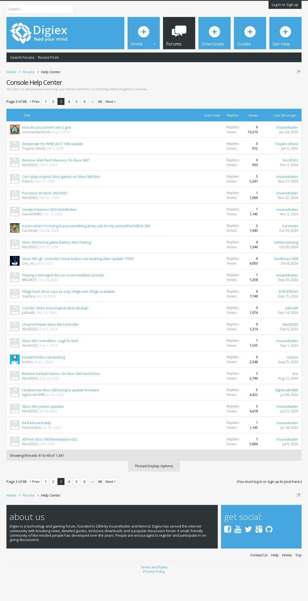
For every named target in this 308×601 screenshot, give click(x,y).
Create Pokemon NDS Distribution (49, 232)
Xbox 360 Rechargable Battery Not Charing (56, 265)
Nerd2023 (30, 187)
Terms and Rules (154, 590)
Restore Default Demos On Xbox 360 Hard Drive (61, 396)
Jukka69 (28, 335)
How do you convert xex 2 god (46, 150)
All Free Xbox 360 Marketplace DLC (50, 462)
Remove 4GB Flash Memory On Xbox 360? (55, 183)
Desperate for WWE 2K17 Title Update (52, 166)
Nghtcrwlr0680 (33, 417)
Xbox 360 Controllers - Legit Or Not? (50, 363)
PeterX (27, 204)
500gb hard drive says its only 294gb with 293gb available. (68, 314)
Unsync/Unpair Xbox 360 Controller (50, 347)
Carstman (30, 253)
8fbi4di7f (29, 302)
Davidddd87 (32, 237)
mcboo (27, 384)
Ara (295, 396)
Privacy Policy (154, 594)
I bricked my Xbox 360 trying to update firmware (60, 413)
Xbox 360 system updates (43, 429)
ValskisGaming (286, 265)
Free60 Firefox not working (43, 380)
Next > (111, 124)
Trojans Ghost (33, 171)
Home (287, 578)
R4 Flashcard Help (36, 446)
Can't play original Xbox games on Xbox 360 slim (61, 199)
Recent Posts (48, 57)
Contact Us (259, 578)
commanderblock (36, 155)
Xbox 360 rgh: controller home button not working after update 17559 (77, 281)
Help (275, 578)
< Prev (34, 124)
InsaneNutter (287, 150)
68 (100, 124)
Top (298, 578)
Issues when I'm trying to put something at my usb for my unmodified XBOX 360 (86, 249)
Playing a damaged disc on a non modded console (63, 298)
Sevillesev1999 (286, 281)
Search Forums (22, 57)
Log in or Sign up (285, 4)
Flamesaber (31, 450)
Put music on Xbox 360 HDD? (45, 216)
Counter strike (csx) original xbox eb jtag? (55, 331)
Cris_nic (28, 286)
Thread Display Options (154, 489)
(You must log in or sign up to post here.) (269, 504)
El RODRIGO (288, 314)
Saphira (28, 319)
